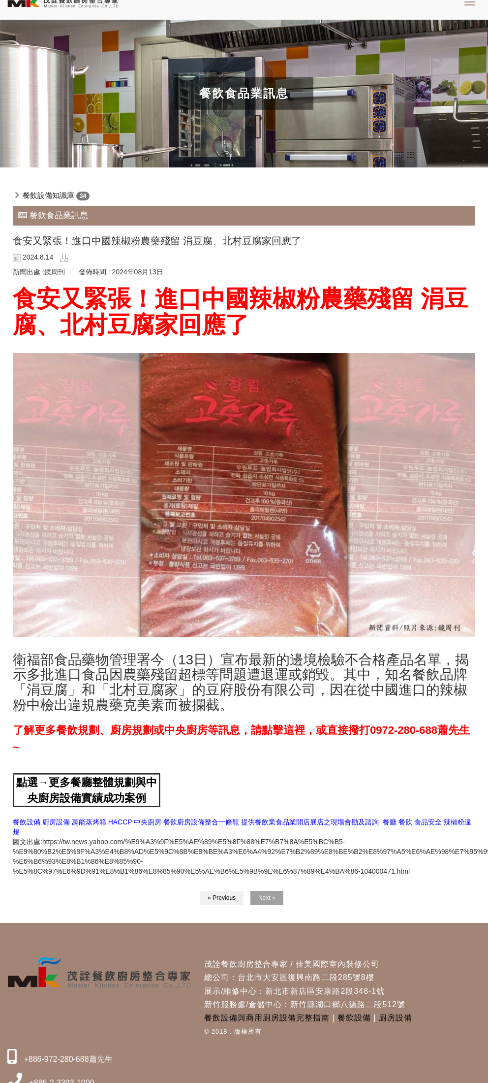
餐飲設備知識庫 (48, 195)
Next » (266, 897)
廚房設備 (395, 1018)
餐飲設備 (354, 1018)
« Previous (222, 897)
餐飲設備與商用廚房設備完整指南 (267, 1018)
